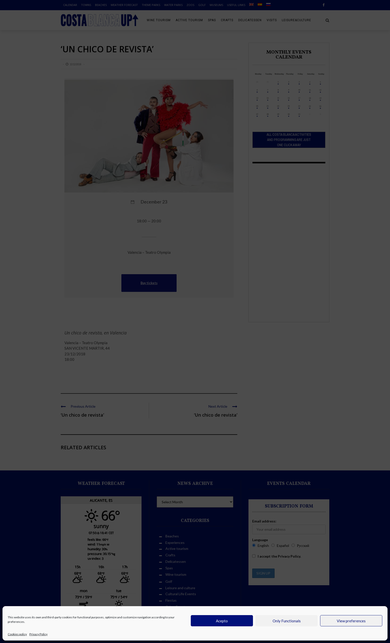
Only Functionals (287, 621)
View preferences (351, 621)
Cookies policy (17, 634)
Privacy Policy (38, 634)
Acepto (222, 621)
